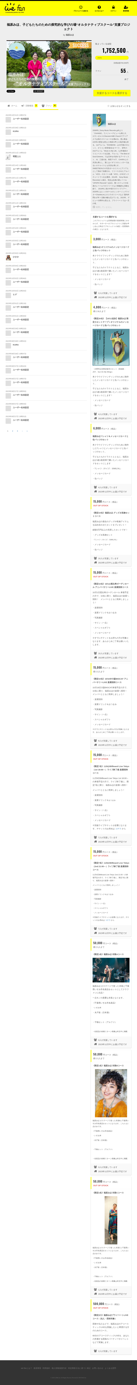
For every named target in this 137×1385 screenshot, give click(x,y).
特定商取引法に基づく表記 (79, 1368)
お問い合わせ (97, 1368)
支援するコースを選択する (112, 93)
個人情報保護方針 (59, 1368)
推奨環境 (37, 1368)
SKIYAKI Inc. (83, 1377)
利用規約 (46, 1368)
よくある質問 (110, 1368)
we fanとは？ (26, 1368)
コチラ (118, 828)
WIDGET (38, 91)
